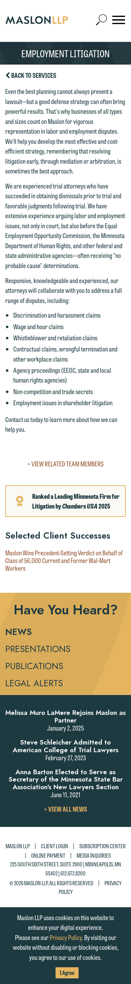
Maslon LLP (18, 846)
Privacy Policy (66, 937)
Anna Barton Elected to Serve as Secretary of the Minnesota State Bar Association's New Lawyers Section (66, 779)
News (18, 632)
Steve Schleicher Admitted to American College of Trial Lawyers (65, 746)
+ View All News (65, 809)
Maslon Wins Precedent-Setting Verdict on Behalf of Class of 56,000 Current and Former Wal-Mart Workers (64, 560)
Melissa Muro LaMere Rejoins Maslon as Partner (65, 716)
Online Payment (48, 855)
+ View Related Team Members (65, 463)
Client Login (54, 846)
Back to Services (30, 75)
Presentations (38, 649)
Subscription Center (102, 846)
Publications (34, 666)
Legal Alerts (34, 683)
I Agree (67, 973)
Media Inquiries (94, 855)
